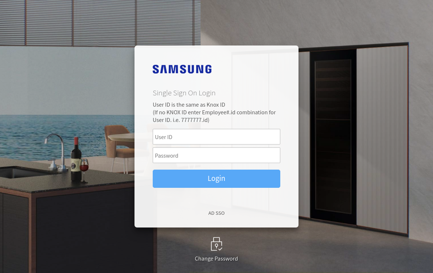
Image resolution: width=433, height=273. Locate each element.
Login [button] (216, 178)
